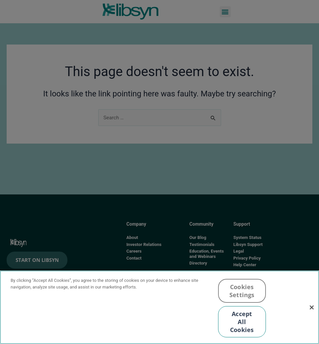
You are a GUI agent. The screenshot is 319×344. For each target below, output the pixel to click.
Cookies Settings (241, 291)
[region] (159, 307)
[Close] (311, 307)
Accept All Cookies (242, 322)
